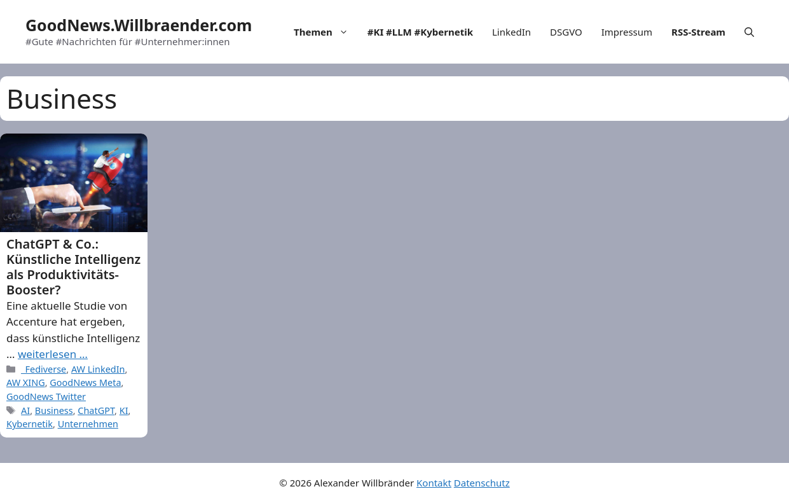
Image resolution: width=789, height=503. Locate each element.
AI (25, 410)
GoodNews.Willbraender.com (138, 25)
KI (124, 410)
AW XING (25, 382)
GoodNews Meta (85, 382)
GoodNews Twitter (46, 396)
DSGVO (566, 31)
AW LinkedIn (98, 369)
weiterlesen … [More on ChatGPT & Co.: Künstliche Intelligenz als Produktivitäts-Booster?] (53, 354)
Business (54, 410)
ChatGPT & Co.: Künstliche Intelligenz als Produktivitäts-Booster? (73, 266)
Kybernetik (29, 424)
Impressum (626, 31)
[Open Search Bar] (749, 32)
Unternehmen (88, 424)
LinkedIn (511, 31)
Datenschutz (482, 482)
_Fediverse (43, 369)
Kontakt (433, 482)
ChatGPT (96, 410)
